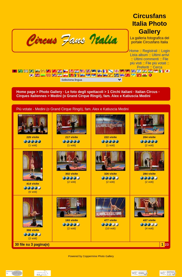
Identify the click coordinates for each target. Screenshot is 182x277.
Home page (25, 92)
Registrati (150, 51)
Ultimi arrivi (160, 55)
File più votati (155, 63)
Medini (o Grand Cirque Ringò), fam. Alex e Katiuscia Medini (100, 96)
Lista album (139, 55)
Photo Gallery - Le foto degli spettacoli (71, 92)
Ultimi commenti (146, 59)
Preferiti (143, 67)
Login (165, 51)
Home (134, 51)
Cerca (157, 67)
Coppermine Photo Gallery (98, 256)
